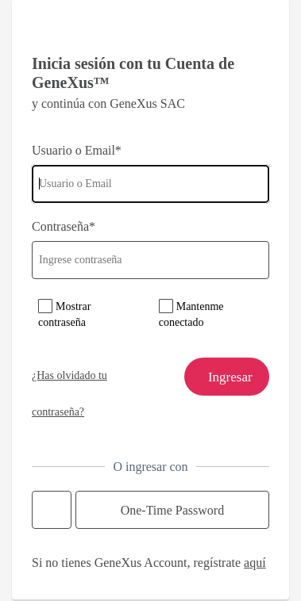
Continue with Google (51, 510)
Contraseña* (63, 226)
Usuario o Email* (77, 150)
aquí (255, 562)
